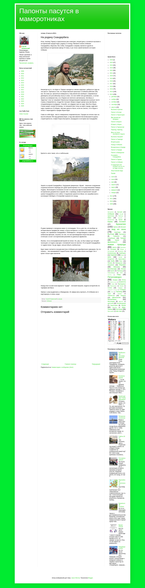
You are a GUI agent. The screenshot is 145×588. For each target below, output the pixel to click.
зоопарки (113, 249)
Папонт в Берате (116, 122)
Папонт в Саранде (117, 139)
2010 (22, 73)
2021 (22, 96)
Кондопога (111, 259)
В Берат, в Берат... (116, 124)
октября (114, 102)
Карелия (114, 255)
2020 (111, 76)
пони (113, 284)
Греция (123, 238)
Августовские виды (117, 171)
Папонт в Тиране (116, 159)
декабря (114, 96)
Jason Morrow (75, 578)
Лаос (120, 261)
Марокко (122, 265)
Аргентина (111, 216)
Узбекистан (111, 295)
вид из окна (119, 229)
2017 (22, 89)
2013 (22, 80)
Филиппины (112, 299)
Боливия (122, 222)
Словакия (123, 289)
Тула (109, 293)
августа (113, 107)
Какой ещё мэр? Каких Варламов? (122, 397)
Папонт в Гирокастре (117, 127)
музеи (112, 271)
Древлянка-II (112, 242)
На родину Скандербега (116, 156)
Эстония (119, 309)
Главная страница (70, 364)
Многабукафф (112, 269)
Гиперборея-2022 (122, 547)
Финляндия (111, 301)
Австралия (111, 212)
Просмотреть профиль (26, 63)
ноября (113, 99)
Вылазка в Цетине (117, 109)
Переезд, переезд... (117, 129)
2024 (22, 103)
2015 (22, 85)
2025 (22, 106)
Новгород (120, 271)
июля (113, 177)
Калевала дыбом (122, 376)
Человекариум (121, 303)
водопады (117, 232)
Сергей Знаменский (26, 47)
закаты (114, 247)
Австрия (119, 212)
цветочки (110, 303)
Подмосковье (113, 282)
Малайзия (111, 265)
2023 (22, 101)
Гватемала (122, 234)
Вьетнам (111, 234)
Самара (120, 288)
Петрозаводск (28, 145)
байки (109, 218)
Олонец (110, 274)
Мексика (117, 267)
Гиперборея (111, 238)
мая (112, 182)
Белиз (120, 219)
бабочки (120, 216)
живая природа (117, 244)
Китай (120, 257)
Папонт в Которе (116, 112)
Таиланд (119, 291)
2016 (22, 87)
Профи (113, 173)
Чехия (123, 305)
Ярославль (111, 311)
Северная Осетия (112, 289)
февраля (114, 190)
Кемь (122, 255)
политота (122, 282)
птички (110, 288)
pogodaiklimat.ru (27, 161)
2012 (22, 78)
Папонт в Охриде (116, 150)
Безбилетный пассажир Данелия (122, 355)
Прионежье (113, 286)
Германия (116, 236)
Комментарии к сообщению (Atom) (62, 367)
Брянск (116, 227)
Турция (120, 293)
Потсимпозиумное (122, 459)
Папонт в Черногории (117, 115)
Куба (113, 261)
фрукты (121, 301)
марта (113, 187)
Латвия (110, 263)
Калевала (120, 251)
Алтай (121, 214)
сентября (114, 104)
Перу (119, 274)
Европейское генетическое (122, 482)
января (113, 192)
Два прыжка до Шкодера (115, 118)
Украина (123, 295)
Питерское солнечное (122, 417)
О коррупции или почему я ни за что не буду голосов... (117, 166)
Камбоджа (122, 253)
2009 (22, 71)
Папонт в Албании (117, 162)
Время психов (121, 525)
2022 (22, 99)
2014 (22, 83)
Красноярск (122, 259)
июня (113, 179)
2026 (111, 60)
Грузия (117, 240)
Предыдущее (96, 364)
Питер (124, 280)
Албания (49, 301)
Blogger (90, 578)
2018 (22, 92)
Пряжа (121, 286)
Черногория (114, 305)
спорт (112, 291)
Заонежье (123, 247)
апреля (113, 184)
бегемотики (111, 219)
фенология (116, 297)
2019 (22, 94)
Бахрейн (120, 217)
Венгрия (123, 227)
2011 (22, 76)
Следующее (45, 364)
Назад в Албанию (116, 144)
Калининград (112, 253)
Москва (123, 269)
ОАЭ (121, 272)
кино (109, 257)
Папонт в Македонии (117, 152)
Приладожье (122, 284)
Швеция (114, 307)
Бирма (110, 222)
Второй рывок (115, 142)
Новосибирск (111, 272)
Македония (118, 263)
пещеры (115, 280)
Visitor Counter (23, 114)
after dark (119, 311)
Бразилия (121, 224)
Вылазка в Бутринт (117, 137)
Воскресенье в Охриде (118, 147)
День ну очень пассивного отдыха (118, 133)
